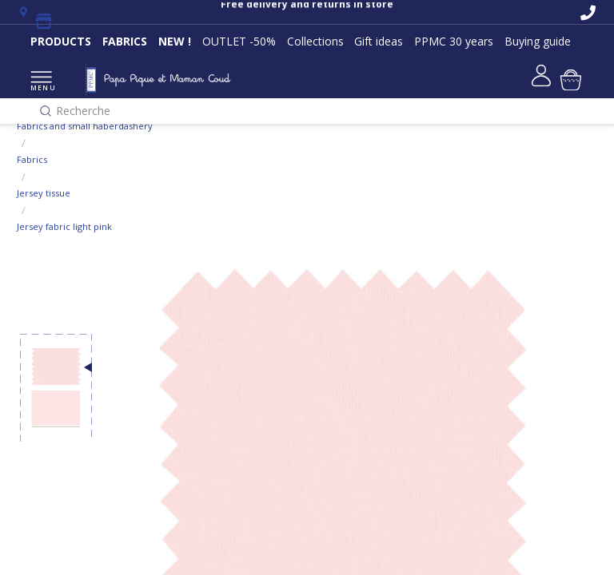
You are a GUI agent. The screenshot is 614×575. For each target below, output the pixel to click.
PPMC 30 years (453, 41)
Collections (315, 41)
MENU (41, 82)
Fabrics (32, 159)
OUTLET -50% (239, 41)
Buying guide (537, 41)
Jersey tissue (43, 193)
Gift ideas (378, 41)
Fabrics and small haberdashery (85, 126)
